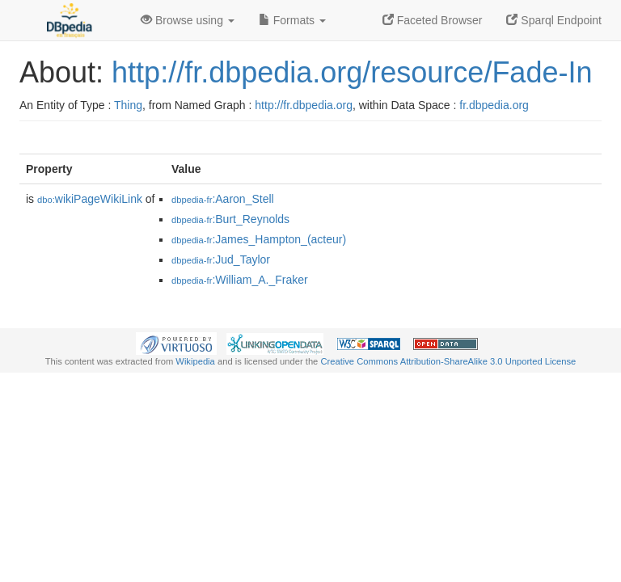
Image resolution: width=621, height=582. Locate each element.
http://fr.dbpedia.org (304, 105)
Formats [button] (292, 20)
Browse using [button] (187, 20)
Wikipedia (195, 361)
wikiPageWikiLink (89, 198)
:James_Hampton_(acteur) (258, 239)
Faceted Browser (432, 20)
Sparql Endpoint (554, 20)
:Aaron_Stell (222, 198)
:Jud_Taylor (220, 259)
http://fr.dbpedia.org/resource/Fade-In (352, 72)
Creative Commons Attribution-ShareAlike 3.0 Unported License (448, 361)
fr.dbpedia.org (494, 105)
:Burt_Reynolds (230, 219)
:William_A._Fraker (239, 279)
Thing (128, 105)
